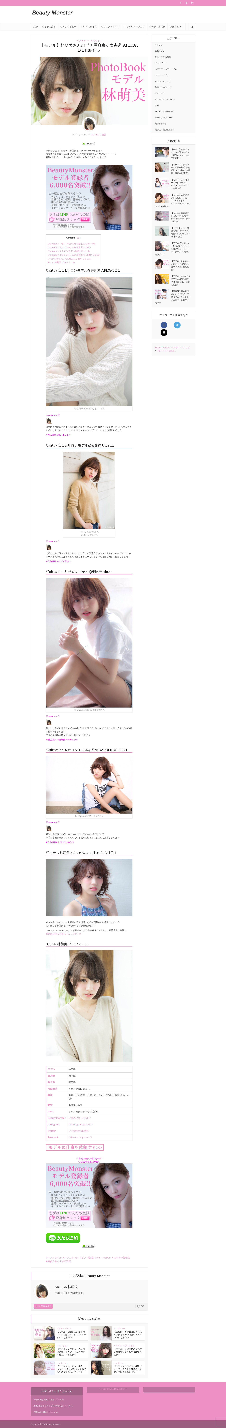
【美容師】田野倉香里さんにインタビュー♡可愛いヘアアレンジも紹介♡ (128, 1334)
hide (78, 238)
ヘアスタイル (55, 1257)
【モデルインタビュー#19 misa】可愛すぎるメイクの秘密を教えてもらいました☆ (71, 1369)
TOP (35, 26)
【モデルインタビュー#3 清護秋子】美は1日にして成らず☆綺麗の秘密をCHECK (180, 169)
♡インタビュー (68, 26)
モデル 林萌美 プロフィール (61, 262)
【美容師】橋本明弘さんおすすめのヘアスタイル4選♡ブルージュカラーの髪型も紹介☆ (173, 297)
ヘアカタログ (71, 1257)
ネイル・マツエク (64, 1328)
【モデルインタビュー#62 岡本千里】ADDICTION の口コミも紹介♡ (180, 184)
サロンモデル (104, 1257)
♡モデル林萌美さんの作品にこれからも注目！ (70, 258)
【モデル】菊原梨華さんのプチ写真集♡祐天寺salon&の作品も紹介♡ (180, 217)
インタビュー (119, 1328)
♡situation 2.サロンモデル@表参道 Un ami (69, 247)
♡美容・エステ (157, 26)
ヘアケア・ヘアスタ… (181, 347)
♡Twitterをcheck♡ (79, 1131)
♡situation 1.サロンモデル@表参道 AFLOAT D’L (71, 243)
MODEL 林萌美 (98, 134)
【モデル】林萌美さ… (166, 350)
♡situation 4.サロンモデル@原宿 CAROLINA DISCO (74, 254)
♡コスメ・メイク (110, 26)
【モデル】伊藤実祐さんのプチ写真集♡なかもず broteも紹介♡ (128, 1351)
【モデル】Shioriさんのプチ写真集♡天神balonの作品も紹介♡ (180, 265)
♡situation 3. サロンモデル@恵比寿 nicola (69, 251)
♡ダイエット (176, 26)
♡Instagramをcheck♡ (81, 1124)
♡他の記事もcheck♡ (80, 1118)
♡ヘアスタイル (89, 26)
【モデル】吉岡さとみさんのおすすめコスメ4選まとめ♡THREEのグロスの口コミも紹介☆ (172, 200)
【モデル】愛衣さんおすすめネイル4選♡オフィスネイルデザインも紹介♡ (71, 1334)
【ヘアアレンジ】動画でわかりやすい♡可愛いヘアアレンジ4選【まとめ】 (181, 232)
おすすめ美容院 (122, 1257)
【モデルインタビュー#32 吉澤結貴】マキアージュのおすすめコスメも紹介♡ (71, 1351)
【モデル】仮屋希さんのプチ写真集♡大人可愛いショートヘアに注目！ (180, 153)
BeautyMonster (162, 347)
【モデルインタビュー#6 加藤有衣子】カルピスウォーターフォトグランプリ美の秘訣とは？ (172, 249)
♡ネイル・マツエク (134, 26)
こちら (57, 1399)
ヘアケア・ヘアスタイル (89, 40)
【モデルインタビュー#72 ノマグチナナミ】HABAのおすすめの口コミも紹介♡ (128, 1369)
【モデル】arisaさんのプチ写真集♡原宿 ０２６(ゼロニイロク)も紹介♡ (181, 280)
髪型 (91, 1257)
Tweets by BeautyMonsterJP (113, 1388)
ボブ (83, 1257)
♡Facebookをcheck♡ (80, 1137)
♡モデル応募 (49, 26)
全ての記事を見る (43, 1306)
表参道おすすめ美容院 (59, 1261)
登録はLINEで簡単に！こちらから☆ (63, 933)
